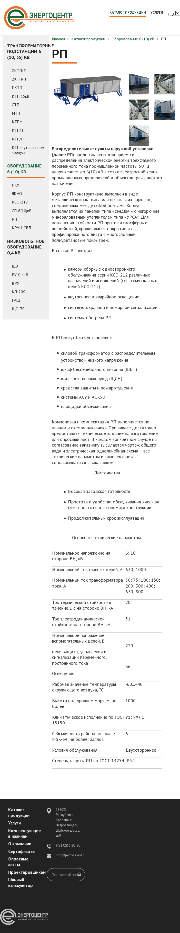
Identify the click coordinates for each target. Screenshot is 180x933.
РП (14, 219)
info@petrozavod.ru (71, 855)
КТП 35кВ (20, 96)
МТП (16, 113)
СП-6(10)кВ (22, 210)
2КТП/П (19, 79)
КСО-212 (20, 202)
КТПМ (17, 121)
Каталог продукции (127, 12)
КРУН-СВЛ (21, 227)
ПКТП (17, 87)
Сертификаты (21, 851)
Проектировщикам (27, 872)
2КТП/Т (19, 70)
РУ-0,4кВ (20, 274)
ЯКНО (17, 193)
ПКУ (15, 185)
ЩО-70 (18, 308)
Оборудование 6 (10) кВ (24, 169)
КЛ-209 (18, 291)
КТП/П (18, 139)
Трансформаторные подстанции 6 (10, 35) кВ (26, 51)
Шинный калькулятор (20, 882)
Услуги (157, 12)
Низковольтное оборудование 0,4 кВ (25, 247)
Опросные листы (18, 861)
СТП (15, 104)
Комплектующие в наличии (24, 833)
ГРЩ (16, 300)
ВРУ (15, 283)
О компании (19, 844)
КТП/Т (18, 130)
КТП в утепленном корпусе (28, 150)
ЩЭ (15, 266)
